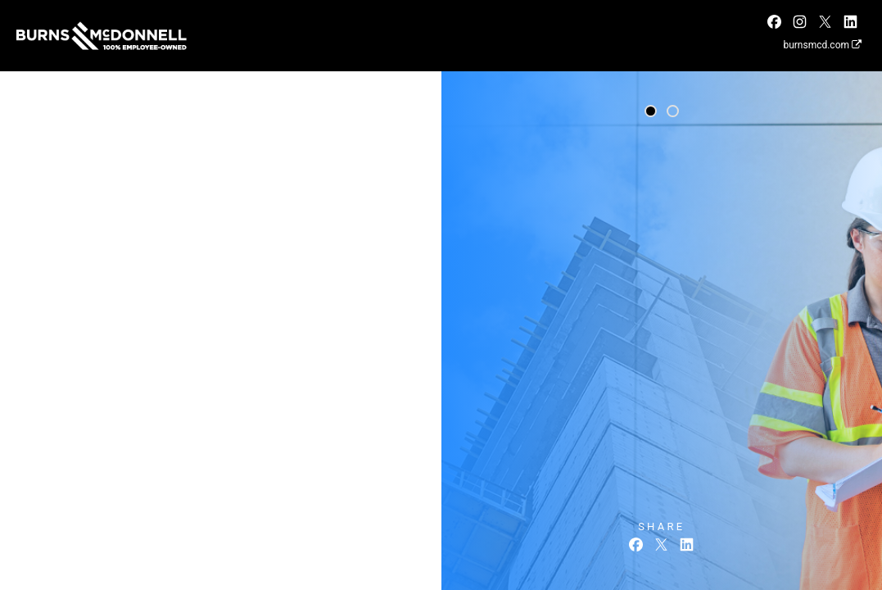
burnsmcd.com (822, 45)
